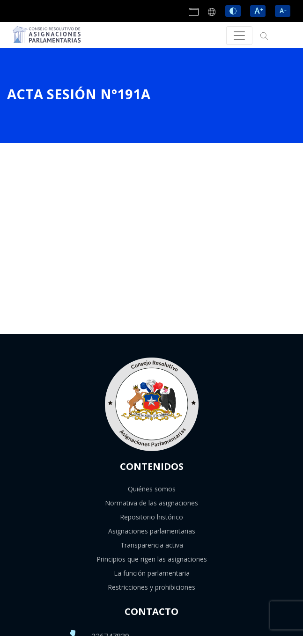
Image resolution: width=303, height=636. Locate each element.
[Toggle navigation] (239, 35)
